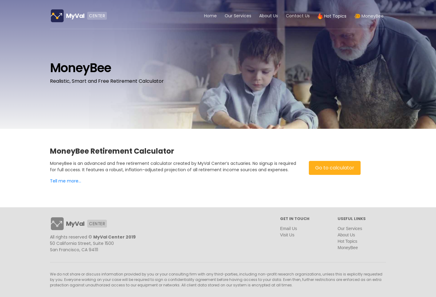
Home (210, 16)
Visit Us (287, 234)
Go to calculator (334, 167)
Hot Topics (347, 241)
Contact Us (298, 16)
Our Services (238, 16)
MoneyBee (348, 247)
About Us (268, 16)
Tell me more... (65, 181)
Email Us (288, 228)
